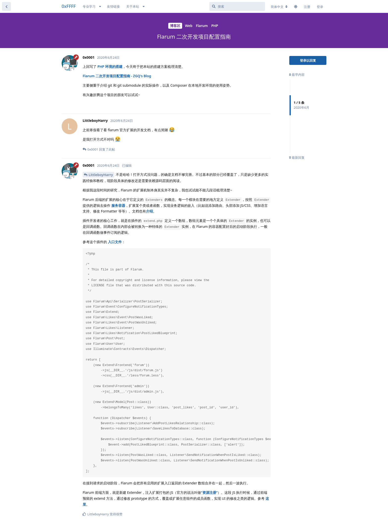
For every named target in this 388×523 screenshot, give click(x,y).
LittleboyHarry (101, 174)
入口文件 (115, 241)
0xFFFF (69, 6)
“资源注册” (209, 492)
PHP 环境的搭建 (109, 66)
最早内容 (297, 74)
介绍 (149, 211)
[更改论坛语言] (279, 6)
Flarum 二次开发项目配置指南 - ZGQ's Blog (117, 76)
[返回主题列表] (6, 6)
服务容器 (118, 205)
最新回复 (297, 157)
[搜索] (237, 6)
